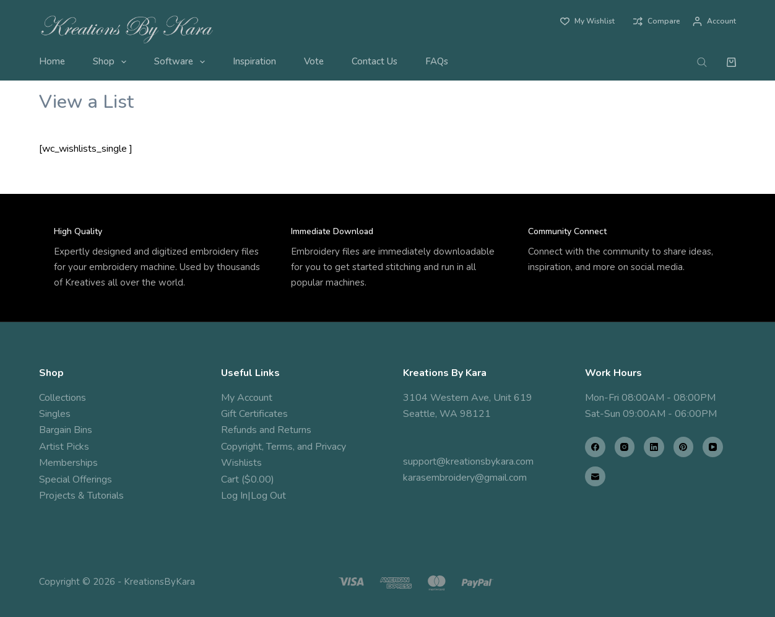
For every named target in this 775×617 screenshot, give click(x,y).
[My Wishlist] (587, 21)
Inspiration (254, 61)
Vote (314, 61)
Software (182, 62)
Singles (55, 414)
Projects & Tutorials (81, 495)
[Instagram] (625, 447)
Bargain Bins (65, 430)
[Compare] (656, 21)
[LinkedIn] (654, 447)
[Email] (595, 476)
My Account (246, 398)
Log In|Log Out (253, 495)
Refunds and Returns (266, 430)
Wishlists (241, 463)
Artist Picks (64, 446)
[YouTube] (713, 447)
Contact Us (374, 61)
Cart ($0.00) (247, 479)
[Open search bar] (702, 62)
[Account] (714, 21)
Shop (112, 62)
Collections (62, 398)
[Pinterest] (683, 447)
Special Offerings (75, 479)
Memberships (68, 463)
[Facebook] (595, 447)
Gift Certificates (254, 414)
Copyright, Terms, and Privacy (283, 446)
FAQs (436, 61)
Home (52, 61)
